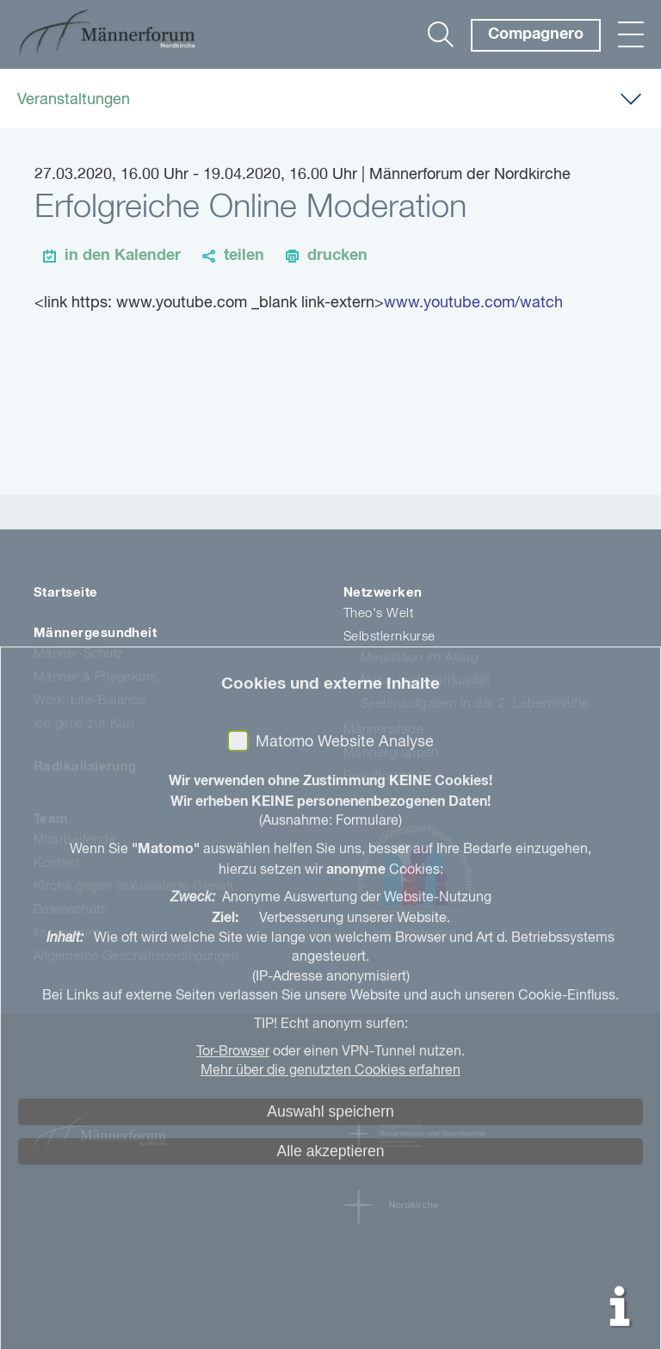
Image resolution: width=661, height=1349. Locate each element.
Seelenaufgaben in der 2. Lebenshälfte (475, 703)
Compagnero (536, 34)
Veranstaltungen (73, 100)
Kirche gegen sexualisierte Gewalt (134, 886)
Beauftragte (377, 776)
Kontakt (56, 863)
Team (51, 819)
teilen (244, 255)
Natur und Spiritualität (425, 680)
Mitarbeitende (75, 839)
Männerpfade (383, 729)
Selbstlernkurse (389, 636)
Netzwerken (383, 592)
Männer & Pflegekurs (96, 677)
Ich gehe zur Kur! (84, 723)
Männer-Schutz (79, 653)
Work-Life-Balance (90, 700)
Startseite (66, 592)
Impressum (67, 932)
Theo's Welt (378, 613)
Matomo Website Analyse (345, 1329)
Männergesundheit (95, 633)
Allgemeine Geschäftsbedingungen (136, 956)
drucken (337, 255)
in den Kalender (123, 255)
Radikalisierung (85, 766)
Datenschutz (70, 909)
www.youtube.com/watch (473, 303)
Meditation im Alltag (419, 657)
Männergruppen (391, 752)
